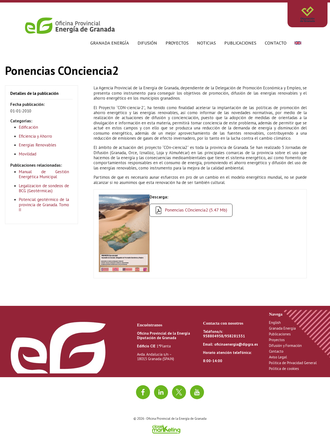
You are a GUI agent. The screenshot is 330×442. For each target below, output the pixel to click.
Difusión (147, 43)
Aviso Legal (278, 357)
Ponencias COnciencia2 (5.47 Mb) (196, 210)
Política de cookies (284, 368)
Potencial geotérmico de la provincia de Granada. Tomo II (44, 204)
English (275, 322)
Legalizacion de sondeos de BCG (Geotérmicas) (44, 188)
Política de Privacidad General (293, 362)
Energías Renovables (37, 145)
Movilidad (27, 154)
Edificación (28, 127)
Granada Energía (109, 43)
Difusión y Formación (285, 345)
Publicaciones (240, 43)
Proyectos (177, 43)
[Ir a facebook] (143, 392)
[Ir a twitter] (179, 392)
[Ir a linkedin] (161, 392)
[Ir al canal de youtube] (197, 392)
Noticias (206, 43)
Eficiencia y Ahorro (35, 136)
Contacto (275, 43)
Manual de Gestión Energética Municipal (44, 174)
